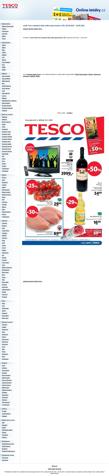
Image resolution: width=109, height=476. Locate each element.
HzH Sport (5, 341)
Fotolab (4, 204)
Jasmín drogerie (7, 382)
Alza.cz (4, 177)
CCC (3, 306)
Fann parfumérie (7, 380)
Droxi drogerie (6, 375)
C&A (3, 228)
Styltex (4, 166)
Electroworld (6, 189)
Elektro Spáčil (6, 192)
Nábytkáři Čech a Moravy (9, 100)
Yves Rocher (5, 404)
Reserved (5, 287)
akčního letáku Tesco (34, 74)
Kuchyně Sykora (7, 151)
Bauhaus (4, 117)
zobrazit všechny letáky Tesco (32, 29)
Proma (4, 163)
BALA (4, 47)
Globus (90, 74)
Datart (4, 187)
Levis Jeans (5, 262)
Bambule (4, 425)
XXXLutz (4, 110)
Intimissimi (5, 252)
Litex (3, 265)
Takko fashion (6, 289)
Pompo (4, 432)
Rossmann (5, 395)
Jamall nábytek (6, 86)
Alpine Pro (5, 329)
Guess (4, 245)
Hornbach (5, 129)
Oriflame (4, 392)
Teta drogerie (6, 402)
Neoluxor (4, 448)
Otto (3, 279)
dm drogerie (5, 370)
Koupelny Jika (6, 134)
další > (71, 113)
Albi (3, 422)
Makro (38, 76)
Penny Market (6, 62)
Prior (3, 161)
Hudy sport (5, 339)
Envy (3, 332)
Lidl (3, 57)
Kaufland (32, 76)
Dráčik (4, 427)
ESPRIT (4, 235)
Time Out (4, 294)
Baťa (3, 303)
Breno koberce (6, 122)
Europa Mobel (6, 78)
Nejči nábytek (6, 103)
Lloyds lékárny (6, 413)
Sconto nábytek (6, 105)
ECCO (4, 310)
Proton (4, 214)
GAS (3, 243)
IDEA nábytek (6, 81)
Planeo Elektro (6, 212)
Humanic (4, 313)
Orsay (4, 277)
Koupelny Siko (6, 141)
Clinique (4, 368)
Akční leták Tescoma (54, 469)
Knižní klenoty (6, 446)
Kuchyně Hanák (6, 144)
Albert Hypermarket (81, 74)
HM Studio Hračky (7, 430)
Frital (3, 126)
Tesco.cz (54, 466)
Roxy (3, 356)
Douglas (4, 373)
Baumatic (5, 182)
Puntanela (5, 435)
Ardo (3, 180)
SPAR (3, 67)
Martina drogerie (7, 390)
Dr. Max (4, 411)
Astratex (4, 223)
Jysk (3, 91)
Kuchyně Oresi (6, 149)
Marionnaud (5, 387)
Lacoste (4, 260)
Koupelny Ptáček (7, 136)
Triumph (4, 297)
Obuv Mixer (5, 315)
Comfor (4, 185)
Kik (3, 255)
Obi (3, 156)
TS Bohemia (5, 216)
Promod (4, 284)
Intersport (5, 344)
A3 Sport (4, 324)
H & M (4, 247)
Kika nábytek (6, 93)
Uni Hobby (5, 171)
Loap (3, 346)
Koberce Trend (6, 131)
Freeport (4, 238)
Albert (4, 45)
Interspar (26, 76)
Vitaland (4, 416)
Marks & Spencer (7, 267)
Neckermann (5, 270)
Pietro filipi (5, 282)
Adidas (4, 327)
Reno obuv (5, 318)
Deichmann (5, 308)
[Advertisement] (45, 56)
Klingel (4, 257)
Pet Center (5, 457)
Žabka (4, 69)
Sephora (4, 400)
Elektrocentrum (6, 194)
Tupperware (5, 168)
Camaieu (4, 233)
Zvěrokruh (5, 460)
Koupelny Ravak (7, 139)
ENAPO (4, 55)
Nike (3, 349)
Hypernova (97, 74)
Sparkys (4, 437)
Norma (4, 60)
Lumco (4, 95)
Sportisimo (5, 359)
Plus (3, 64)
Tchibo (4, 292)
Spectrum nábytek (7, 108)
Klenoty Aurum (6, 385)
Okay (3, 209)
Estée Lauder (6, 377)
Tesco (4, 38)
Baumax (4, 119)
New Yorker (5, 272)
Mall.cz (4, 207)
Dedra (4, 124)
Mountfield (5, 153)
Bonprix (4, 225)
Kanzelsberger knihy (8, 444)
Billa (3, 50)
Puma (3, 351)
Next (3, 275)
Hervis (4, 337)
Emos (3, 197)
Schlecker (5, 397)
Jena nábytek (6, 88)
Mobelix (4, 98)
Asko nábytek (6, 76)
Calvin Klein (5, 230)
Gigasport (5, 334)
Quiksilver (5, 354)
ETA (3, 199)
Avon (3, 365)
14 (67, 113)
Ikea (3, 83)
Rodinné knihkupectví (8, 451)
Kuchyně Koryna (7, 146)
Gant (3, 240)
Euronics (4, 202)
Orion (3, 158)
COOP (4, 52)
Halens (4, 250)
